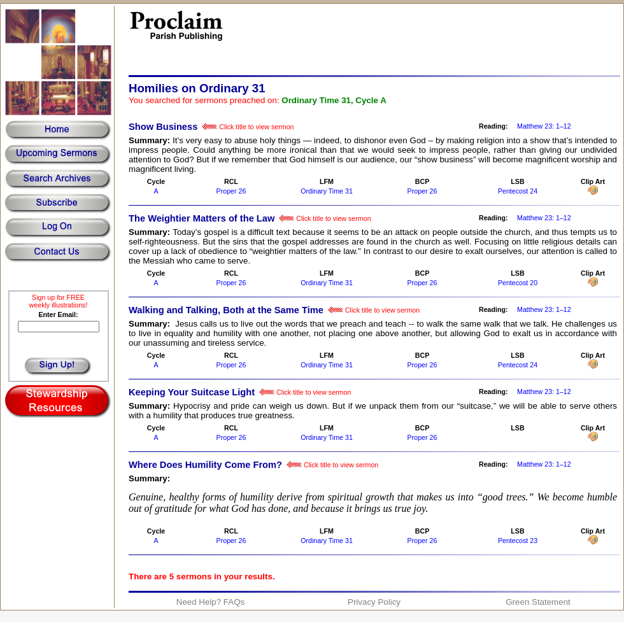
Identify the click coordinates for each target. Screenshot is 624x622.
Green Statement (538, 602)
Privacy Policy (374, 602)
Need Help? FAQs (210, 602)
